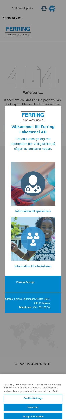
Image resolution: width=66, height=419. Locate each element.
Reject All (33, 409)
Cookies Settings (33, 400)
